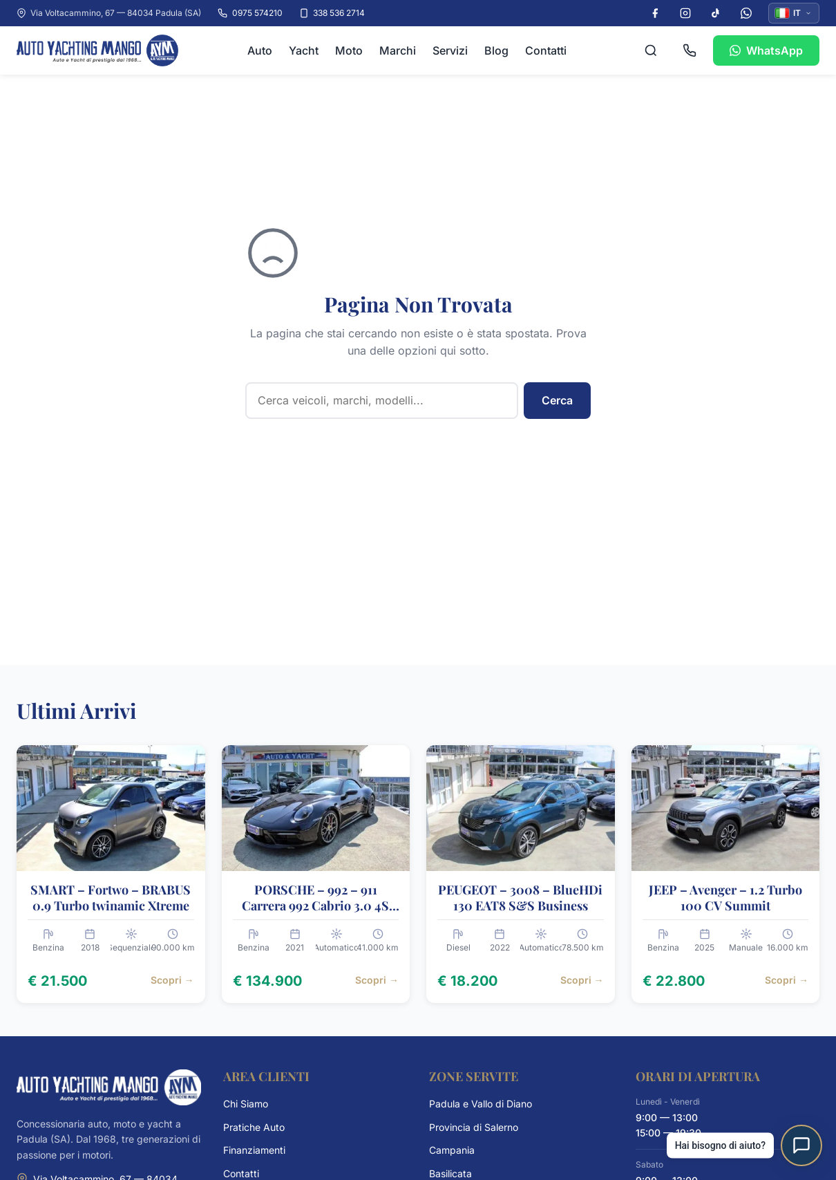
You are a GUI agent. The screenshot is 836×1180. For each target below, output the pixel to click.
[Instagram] (685, 13)
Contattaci (418, 498)
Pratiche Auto (254, 1127)
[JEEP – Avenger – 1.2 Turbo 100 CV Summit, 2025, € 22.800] (725, 874)
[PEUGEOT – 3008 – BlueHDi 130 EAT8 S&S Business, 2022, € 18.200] (520, 874)
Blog (496, 50)
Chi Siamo (245, 1103)
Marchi (397, 50)
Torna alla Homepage (356, 457)
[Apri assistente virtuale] (801, 1145)
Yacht (304, 50)
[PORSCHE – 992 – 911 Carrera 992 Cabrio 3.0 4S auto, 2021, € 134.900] (316, 874)
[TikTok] (716, 13)
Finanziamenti (254, 1150)
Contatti (546, 50)
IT (793, 13)
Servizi (450, 50)
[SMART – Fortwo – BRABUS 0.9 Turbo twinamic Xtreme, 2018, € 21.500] (111, 874)
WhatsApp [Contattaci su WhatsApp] (766, 50)
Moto (349, 50)
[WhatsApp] (746, 13)
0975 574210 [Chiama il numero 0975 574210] (250, 13)
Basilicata (450, 1173)
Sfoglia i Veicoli (496, 457)
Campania (452, 1150)
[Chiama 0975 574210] (689, 50)
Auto (259, 50)
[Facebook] (655, 13)
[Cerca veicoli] (651, 50)
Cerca (557, 400)
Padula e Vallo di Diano (480, 1103)
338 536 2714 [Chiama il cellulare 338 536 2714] (332, 13)
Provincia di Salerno (473, 1127)
